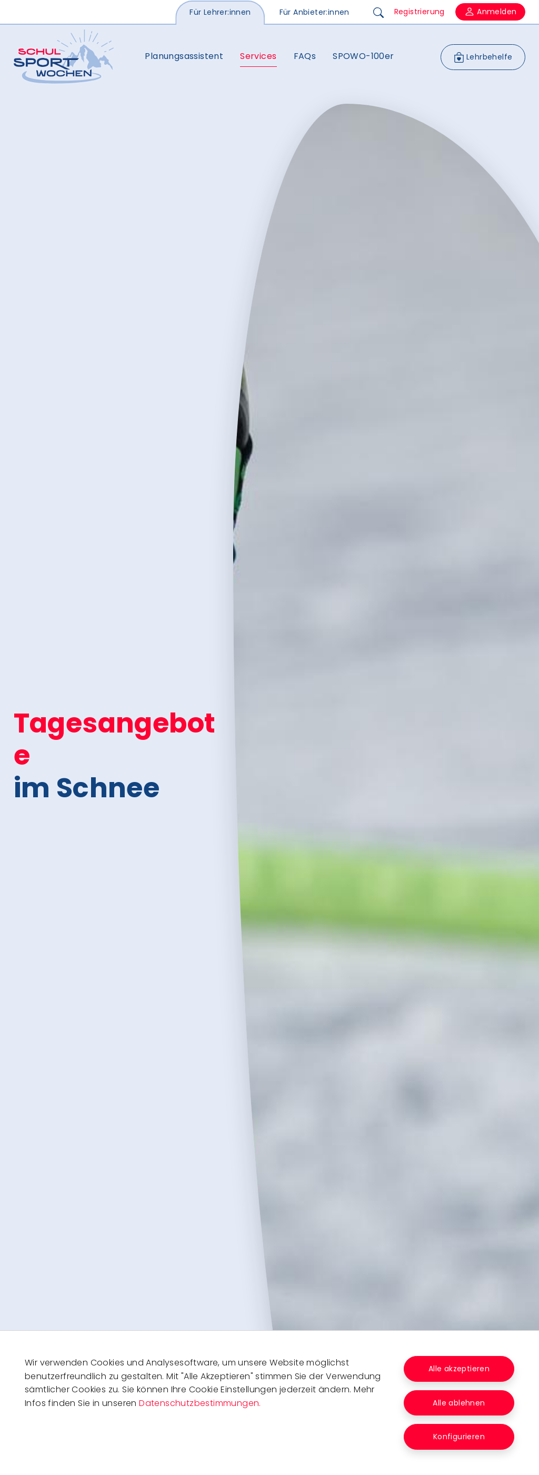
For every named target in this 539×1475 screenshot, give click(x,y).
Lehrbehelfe (483, 57)
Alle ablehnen (459, 1403)
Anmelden (490, 11)
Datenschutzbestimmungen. (200, 1403)
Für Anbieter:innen (315, 12)
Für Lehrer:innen (220, 12)
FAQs (305, 56)
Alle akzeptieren (459, 1368)
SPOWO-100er (363, 56)
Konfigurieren (459, 1436)
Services (258, 56)
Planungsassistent (184, 56)
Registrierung (419, 11)
